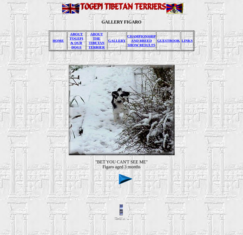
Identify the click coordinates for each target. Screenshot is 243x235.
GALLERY (117, 41)
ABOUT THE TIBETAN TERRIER (96, 40)
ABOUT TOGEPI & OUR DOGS (76, 40)
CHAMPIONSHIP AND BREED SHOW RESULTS (141, 40)
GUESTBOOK (168, 41)
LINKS (186, 41)
